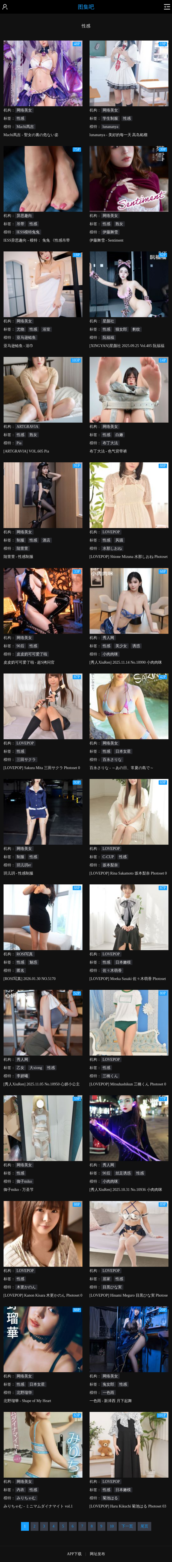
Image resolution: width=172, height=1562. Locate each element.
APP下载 (74, 1554)
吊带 (20, 224)
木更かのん (26, 1287)
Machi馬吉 (25, 127)
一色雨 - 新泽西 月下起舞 (111, 1401)
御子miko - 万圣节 (19, 1190)
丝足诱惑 (123, 1173)
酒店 (46, 540)
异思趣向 (24, 216)
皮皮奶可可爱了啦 (32, 654)
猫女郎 (121, 329)
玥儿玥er (24, 865)
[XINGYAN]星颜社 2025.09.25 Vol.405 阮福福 (127, 346)
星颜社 (108, 321)
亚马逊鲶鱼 (26, 338)
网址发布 (97, 1554)
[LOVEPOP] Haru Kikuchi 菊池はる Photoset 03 (128, 1506)
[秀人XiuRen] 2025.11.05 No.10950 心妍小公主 (42, 1084)
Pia (19, 443)
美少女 (121, 646)
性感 (20, 118)
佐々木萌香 (112, 970)
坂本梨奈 (110, 865)
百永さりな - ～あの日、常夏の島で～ (122, 768)
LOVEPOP (111, 532)
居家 (106, 1279)
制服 (20, 540)
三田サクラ (26, 760)
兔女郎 (108, 1384)
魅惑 (33, 962)
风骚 (119, 540)
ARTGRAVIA (27, 427)
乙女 (20, 1068)
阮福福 (108, 338)
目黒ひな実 (112, 1287)
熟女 (119, 224)
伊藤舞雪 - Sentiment (106, 240)
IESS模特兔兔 (28, 232)
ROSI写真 (25, 954)
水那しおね (112, 548)
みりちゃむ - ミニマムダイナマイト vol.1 (38, 1506)
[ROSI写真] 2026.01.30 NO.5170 (30, 979)
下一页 (127, 1526)
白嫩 (119, 435)
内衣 (20, 1490)
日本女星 (123, 751)
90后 (20, 646)
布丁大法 (110, 443)
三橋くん (110, 1076)
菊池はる (110, 1498)
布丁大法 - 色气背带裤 (108, 451)
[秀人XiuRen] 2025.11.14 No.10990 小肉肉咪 (126, 662)
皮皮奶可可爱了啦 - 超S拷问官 (29, 662)
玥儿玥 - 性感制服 (19, 873)
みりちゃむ (26, 1498)
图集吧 (86, 7)
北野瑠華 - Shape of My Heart (27, 1401)
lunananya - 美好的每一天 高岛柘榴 (119, 135)
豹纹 (136, 329)
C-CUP (108, 857)
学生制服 (110, 118)
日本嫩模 (123, 962)
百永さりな (112, 760)
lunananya (110, 127)
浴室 (46, 329)
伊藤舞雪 (110, 232)
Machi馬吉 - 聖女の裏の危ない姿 (31, 135)
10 (112, 1526)
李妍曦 (22, 1076)
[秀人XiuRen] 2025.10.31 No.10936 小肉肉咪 (126, 1190)
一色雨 (108, 1393)
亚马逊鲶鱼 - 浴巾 (19, 346)
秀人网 (108, 638)
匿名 (20, 970)
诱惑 (136, 646)
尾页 (144, 1526)
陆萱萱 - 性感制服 (19, 557)
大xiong (35, 1068)
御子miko (24, 1181)
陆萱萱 (22, 548)
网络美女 (24, 110)
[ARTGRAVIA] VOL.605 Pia (26, 451)
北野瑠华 (24, 1393)
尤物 (20, 329)
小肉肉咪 (110, 654)
